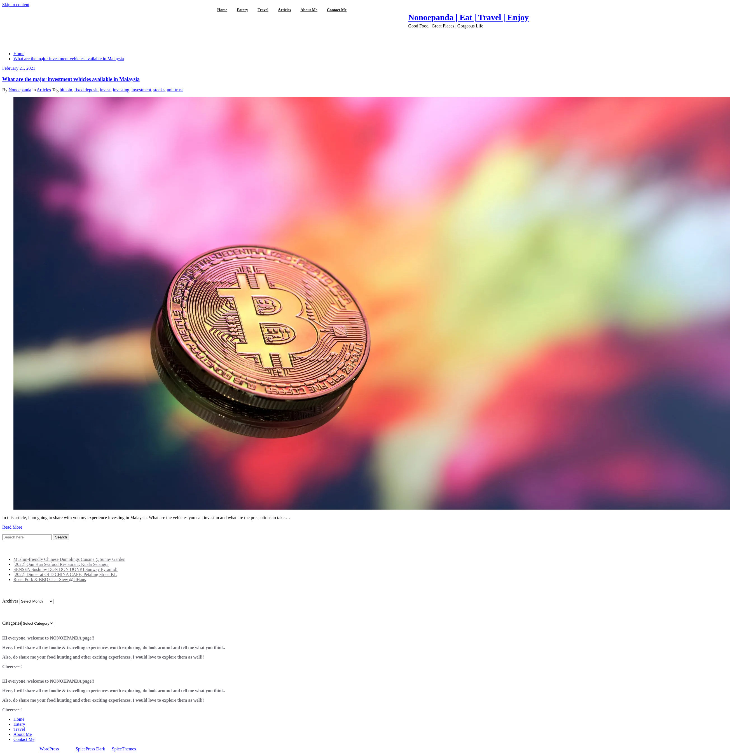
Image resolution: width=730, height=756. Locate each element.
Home (18, 53)
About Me (22, 734)
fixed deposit (86, 89)
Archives (10, 601)
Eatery (19, 724)
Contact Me (23, 739)
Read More (12, 527)
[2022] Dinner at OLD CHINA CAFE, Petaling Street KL (65, 574)
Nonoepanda (20, 89)
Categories (11, 623)
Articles (44, 89)
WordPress (49, 748)
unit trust (175, 89)
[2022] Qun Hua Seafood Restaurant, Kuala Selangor (61, 564)
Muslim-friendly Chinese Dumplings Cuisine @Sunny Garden (69, 559)
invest (105, 89)
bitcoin (66, 89)
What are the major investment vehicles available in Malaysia (68, 58)
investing (121, 89)
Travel (19, 729)
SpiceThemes (123, 748)
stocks (159, 89)
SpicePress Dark (90, 748)
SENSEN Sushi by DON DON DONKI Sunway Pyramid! (65, 569)
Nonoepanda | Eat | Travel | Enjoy (468, 17)
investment (141, 89)
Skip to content (15, 4)
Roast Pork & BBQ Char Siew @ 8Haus (49, 579)
